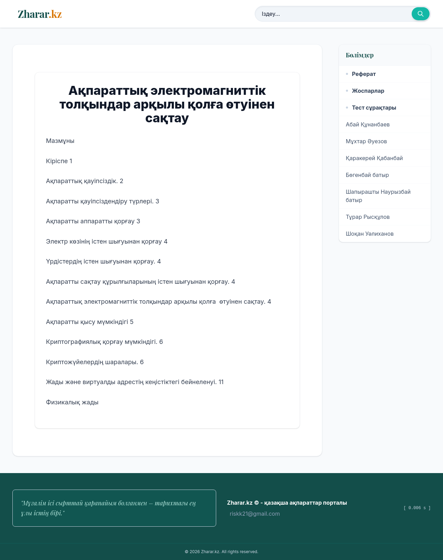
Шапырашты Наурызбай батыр (378, 195)
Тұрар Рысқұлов (368, 216)
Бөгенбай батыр (367, 174)
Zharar (40, 14)
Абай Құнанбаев (368, 124)
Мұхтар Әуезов (366, 141)
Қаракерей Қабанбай (374, 158)
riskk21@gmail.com (255, 513)
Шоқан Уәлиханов (370, 233)
